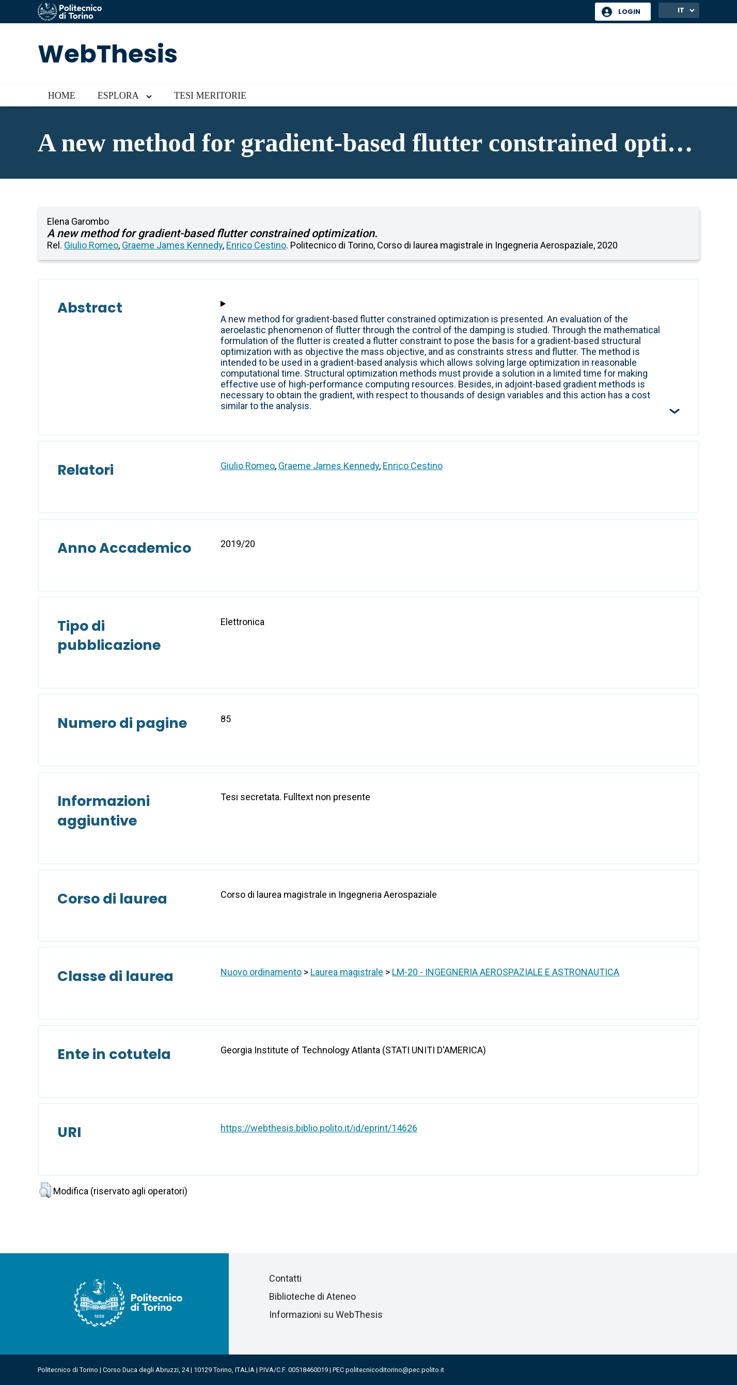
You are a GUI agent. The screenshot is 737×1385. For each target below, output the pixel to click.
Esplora (118, 95)
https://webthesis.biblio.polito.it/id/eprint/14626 (319, 1128)
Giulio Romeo (91, 245)
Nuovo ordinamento (261, 972)
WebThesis (108, 54)
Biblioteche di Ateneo (312, 1296)
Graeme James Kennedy (172, 245)
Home (61, 95)
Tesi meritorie (210, 95)
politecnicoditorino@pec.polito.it (395, 1370)
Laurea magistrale (346, 972)
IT (681, 10)
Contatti (285, 1278)
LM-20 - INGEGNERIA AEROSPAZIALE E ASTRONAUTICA (505, 972)
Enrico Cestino (256, 245)
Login (629, 11)
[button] (45, 1190)
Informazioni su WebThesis (326, 1314)
